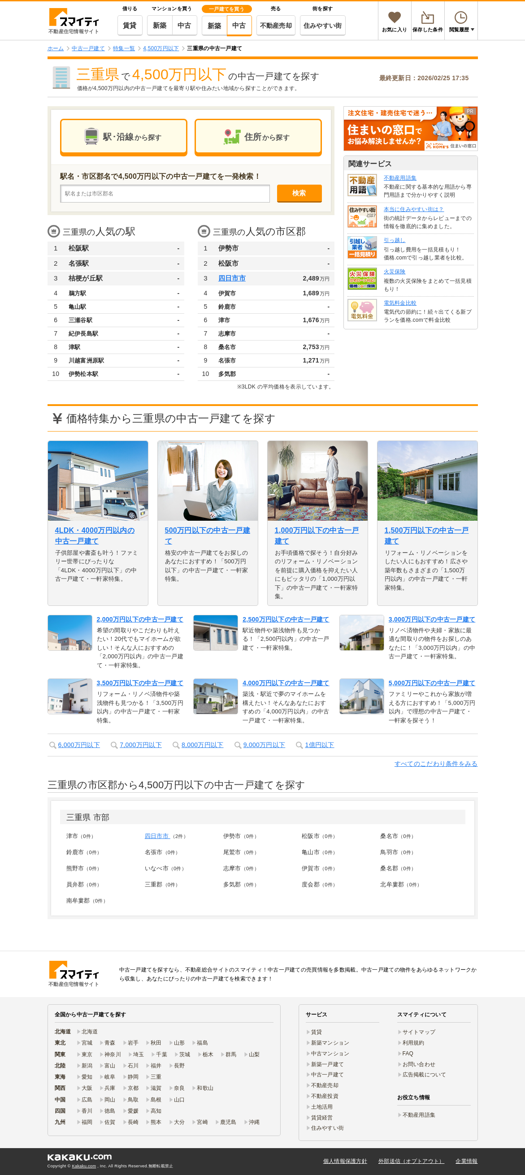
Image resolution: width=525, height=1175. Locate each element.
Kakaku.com (84, 1166)
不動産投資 (324, 1096)
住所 (267, 137)
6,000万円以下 (79, 744)
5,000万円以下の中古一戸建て (432, 683)
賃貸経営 (322, 1118)
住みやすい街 (323, 25)
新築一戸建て (327, 1064)
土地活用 (322, 1107)
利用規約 (414, 1043)
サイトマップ (419, 1032)
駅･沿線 (132, 137)
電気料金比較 (400, 303)
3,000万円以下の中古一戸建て (432, 619)
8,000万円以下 (203, 744)
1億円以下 (319, 744)
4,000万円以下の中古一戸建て (286, 683)
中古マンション (330, 1053)
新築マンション (330, 1043)
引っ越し (395, 240)
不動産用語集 (400, 178)
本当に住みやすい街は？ (414, 209)
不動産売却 (276, 25)
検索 (299, 193)
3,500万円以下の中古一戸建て (140, 683)
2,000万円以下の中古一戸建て (140, 619)
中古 (184, 25)
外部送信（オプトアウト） (411, 1161)
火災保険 (395, 271)
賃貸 (130, 25)
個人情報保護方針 (345, 1161)
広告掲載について (425, 1074)
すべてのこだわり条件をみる (436, 763)
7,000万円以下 (141, 744)
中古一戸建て (327, 1074)
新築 (160, 25)
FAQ (408, 1053)
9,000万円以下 (264, 744)
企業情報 (466, 1161)
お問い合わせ (419, 1064)
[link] (410, 128)
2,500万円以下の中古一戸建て (286, 619)
